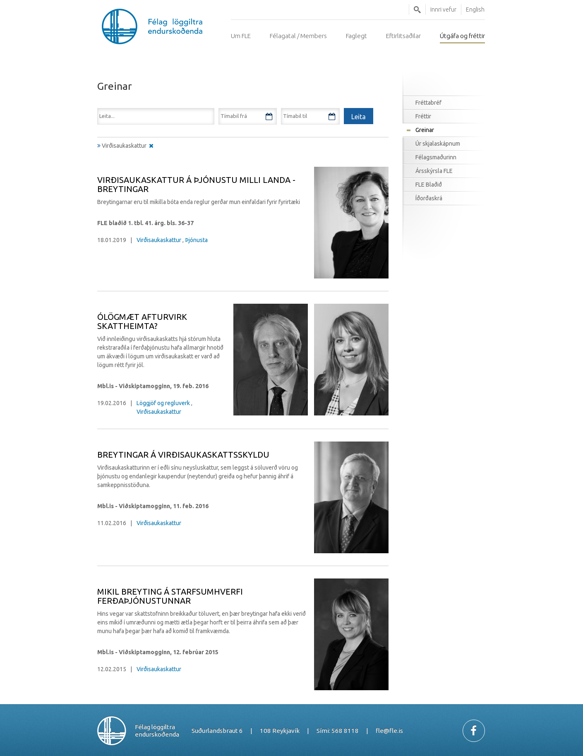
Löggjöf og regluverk (163, 403)
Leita (417, 9)
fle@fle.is (389, 730)
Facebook (474, 731)
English (475, 9)
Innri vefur (443, 9)
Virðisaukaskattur (159, 240)
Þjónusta (196, 240)
